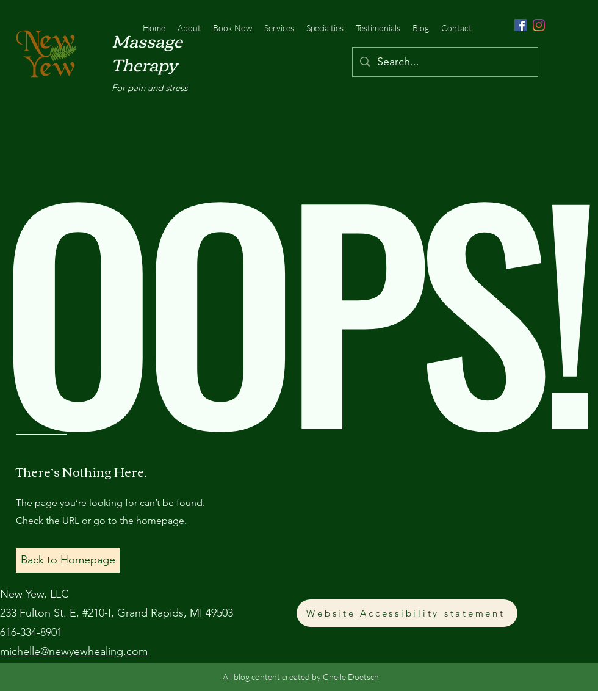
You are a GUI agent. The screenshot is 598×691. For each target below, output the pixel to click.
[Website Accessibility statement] (407, 613)
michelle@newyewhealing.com (74, 651)
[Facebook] (520, 25)
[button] (68, 560)
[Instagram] (539, 25)
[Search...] (444, 62)
